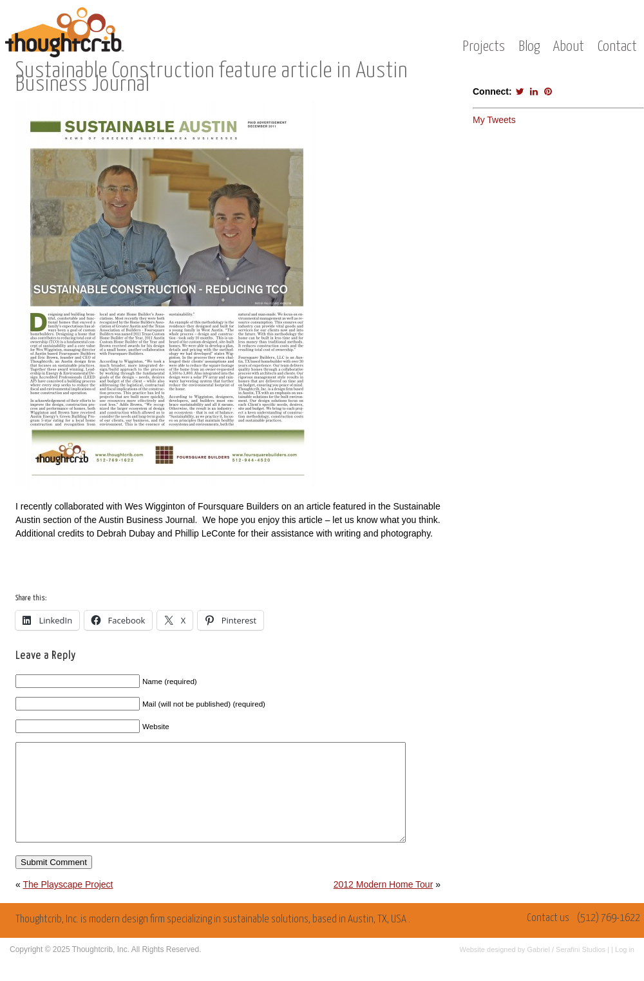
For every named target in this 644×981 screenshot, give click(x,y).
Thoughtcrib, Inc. (100, 968)
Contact (617, 46)
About (568, 46)
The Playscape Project (68, 904)
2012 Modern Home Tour (383, 904)
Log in (624, 969)
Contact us (548, 937)
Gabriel (538, 969)
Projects (483, 46)
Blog (529, 46)
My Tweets (494, 120)
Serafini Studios (580, 969)
